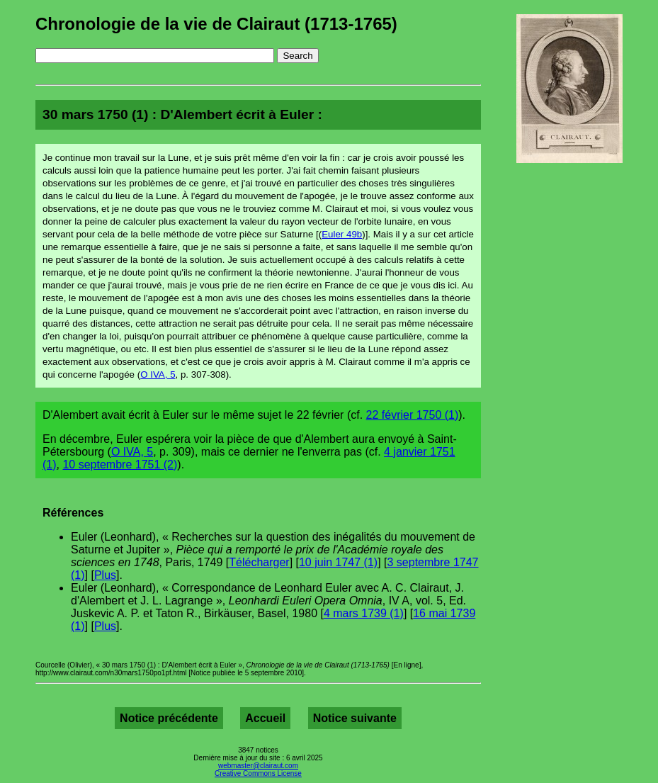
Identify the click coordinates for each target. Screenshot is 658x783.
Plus (105, 575)
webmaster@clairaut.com (258, 766)
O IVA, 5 (157, 374)
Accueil (265, 718)
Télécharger (259, 562)
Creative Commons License (258, 773)
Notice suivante (355, 718)
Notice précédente (169, 718)
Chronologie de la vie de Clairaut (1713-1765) (216, 23)
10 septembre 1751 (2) (119, 464)
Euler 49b (342, 234)
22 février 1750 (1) (412, 415)
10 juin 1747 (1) (338, 562)
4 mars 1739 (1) (364, 613)
